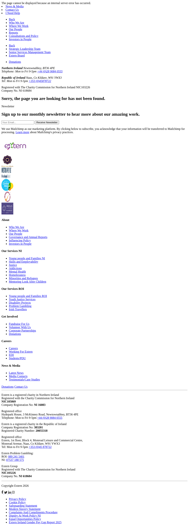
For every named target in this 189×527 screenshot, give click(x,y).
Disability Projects (20, 302)
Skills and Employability (23, 261)
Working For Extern (20, 351)
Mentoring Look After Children (27, 281)
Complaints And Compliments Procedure (33, 512)
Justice (13, 265)
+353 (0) (40, 81)
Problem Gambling (20, 306)
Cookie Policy (17, 502)
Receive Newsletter (47, 122)
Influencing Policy (20, 240)
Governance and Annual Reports (28, 237)
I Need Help (13, 13)
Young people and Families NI (27, 258)
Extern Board (17, 55)
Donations (15, 61)
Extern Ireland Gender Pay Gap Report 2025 (35, 522)
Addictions (15, 268)
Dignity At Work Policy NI (25, 515)
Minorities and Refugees (23, 278)
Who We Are (16, 22)
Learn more (22, 132)
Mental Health (17, 271)
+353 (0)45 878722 (40, 446)
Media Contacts (18, 376)
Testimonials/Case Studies (24, 379)
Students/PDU (17, 358)
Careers (13, 348)
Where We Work (18, 26)
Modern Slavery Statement (25, 509)
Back (12, 19)
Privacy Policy (17, 499)
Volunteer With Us (20, 327)
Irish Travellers (18, 309)
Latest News (16, 372)
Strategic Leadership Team (24, 48)
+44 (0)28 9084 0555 (50, 71)
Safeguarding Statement (23, 505)
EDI (11, 355)
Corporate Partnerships (22, 330)
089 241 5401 (16, 456)
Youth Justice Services (22, 299)
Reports (13, 32)
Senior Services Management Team (30, 52)
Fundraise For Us (19, 323)
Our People (15, 29)
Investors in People (20, 39)
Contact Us (12, 9)
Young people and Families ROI (28, 296)
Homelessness (17, 275)
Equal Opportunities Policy (25, 519)
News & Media (15, 6)
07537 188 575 (15, 459)
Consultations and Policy (23, 35)
